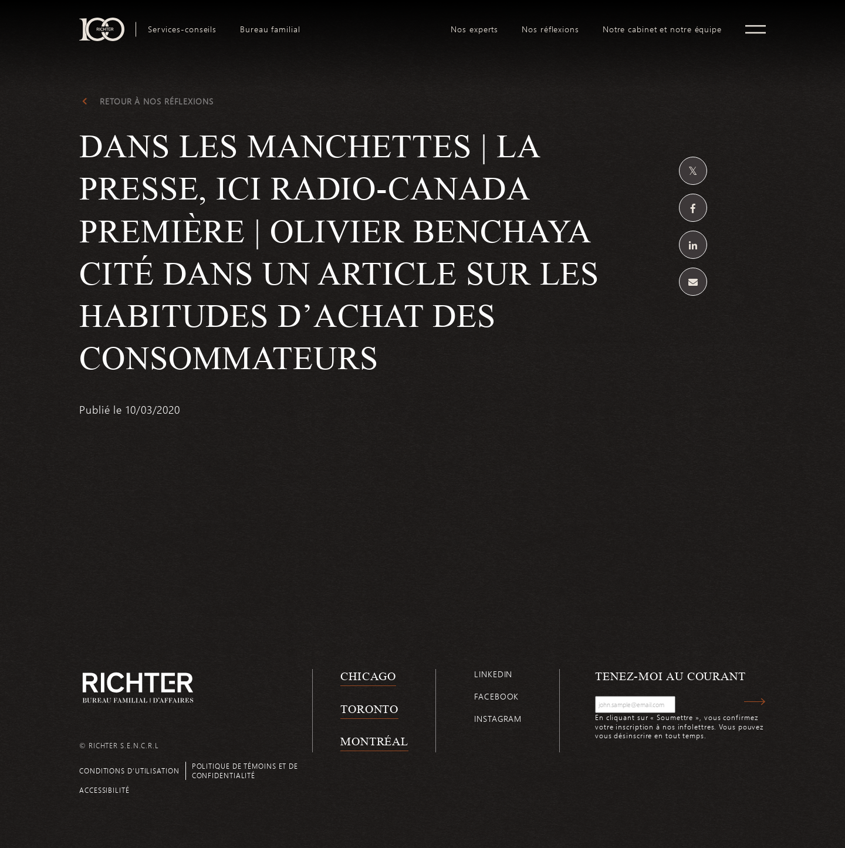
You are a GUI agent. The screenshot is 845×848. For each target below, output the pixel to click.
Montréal (374, 741)
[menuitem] (182, 29)
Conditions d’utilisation (129, 770)
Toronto (369, 708)
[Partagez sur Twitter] (693, 171)
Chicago (368, 676)
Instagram (498, 718)
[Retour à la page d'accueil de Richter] (138, 687)
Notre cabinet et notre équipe (662, 29)
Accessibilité (104, 790)
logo (376, 22)
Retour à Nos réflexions (157, 101)
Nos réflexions (550, 29)
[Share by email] (693, 282)
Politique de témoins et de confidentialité (245, 770)
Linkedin (493, 674)
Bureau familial (270, 29)
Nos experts (474, 29)
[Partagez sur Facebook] (693, 208)
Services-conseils (182, 29)
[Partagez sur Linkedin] (693, 245)
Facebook (496, 696)
